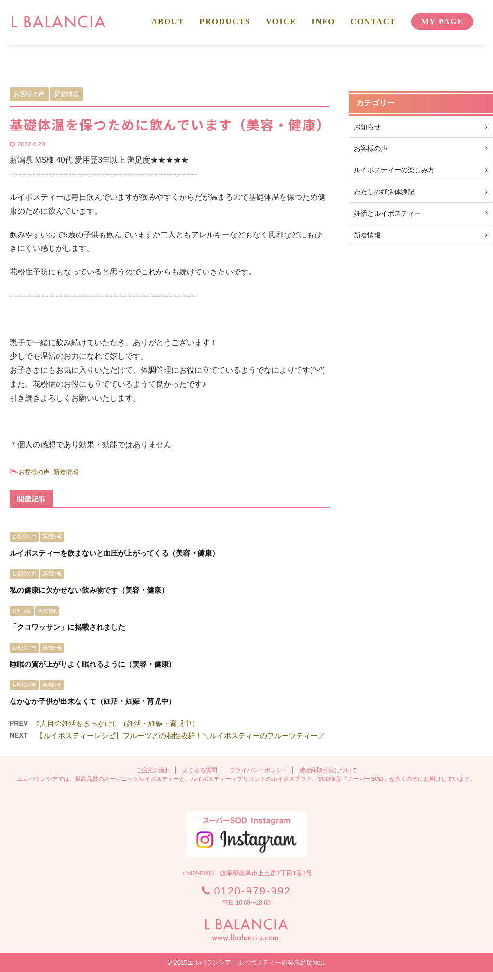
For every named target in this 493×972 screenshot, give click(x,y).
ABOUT (167, 21)
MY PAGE (442, 21)
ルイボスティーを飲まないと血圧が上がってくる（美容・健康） (114, 553)
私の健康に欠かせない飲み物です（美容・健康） (89, 590)
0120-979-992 (252, 891)
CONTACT (373, 21)
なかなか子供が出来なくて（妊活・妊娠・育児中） (93, 701)
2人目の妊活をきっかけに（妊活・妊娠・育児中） (117, 723)
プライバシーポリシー (258, 770)
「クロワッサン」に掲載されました (67, 627)
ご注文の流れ (153, 770)
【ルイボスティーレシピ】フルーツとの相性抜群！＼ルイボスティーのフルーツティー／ (180, 735)
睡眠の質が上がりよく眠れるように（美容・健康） (93, 664)
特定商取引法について (328, 770)
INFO (323, 21)
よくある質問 (199, 770)
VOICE (281, 21)
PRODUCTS (224, 21)
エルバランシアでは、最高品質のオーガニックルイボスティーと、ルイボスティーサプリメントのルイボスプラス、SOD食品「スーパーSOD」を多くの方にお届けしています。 (246, 779)
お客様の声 (34, 472)
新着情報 (65, 472)
